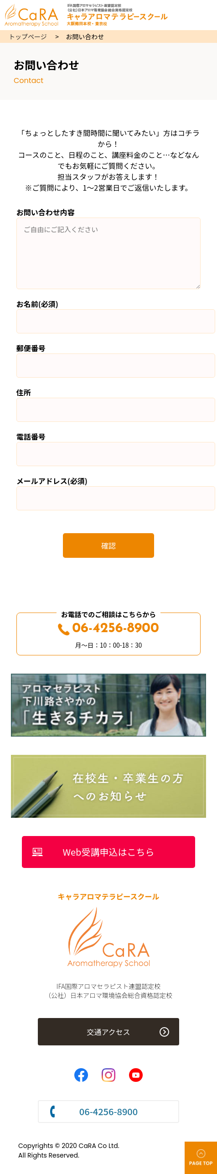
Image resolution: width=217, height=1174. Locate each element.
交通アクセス (108, 1031)
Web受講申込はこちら (108, 851)
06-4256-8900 (108, 629)
